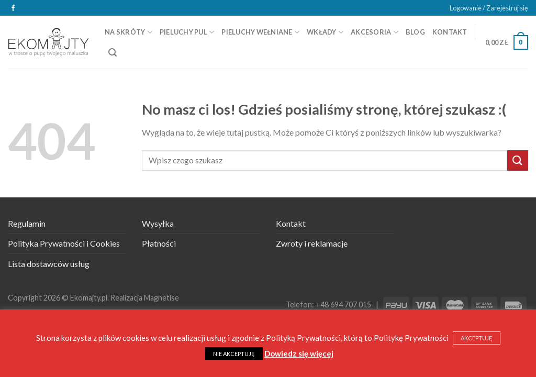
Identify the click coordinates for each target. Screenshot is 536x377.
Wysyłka (158, 223)
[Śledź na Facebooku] (13, 8)
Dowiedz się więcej (298, 353)
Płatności (159, 243)
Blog (415, 32)
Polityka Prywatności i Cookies (64, 243)
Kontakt (449, 32)
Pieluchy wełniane (260, 32)
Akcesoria (374, 32)
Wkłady (325, 32)
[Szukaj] (112, 52)
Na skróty (128, 32)
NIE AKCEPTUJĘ (234, 353)
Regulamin (27, 223)
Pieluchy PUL (187, 32)
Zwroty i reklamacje (312, 243)
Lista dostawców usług (49, 264)
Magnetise (161, 297)
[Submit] (517, 160)
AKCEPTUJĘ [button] (477, 338)
